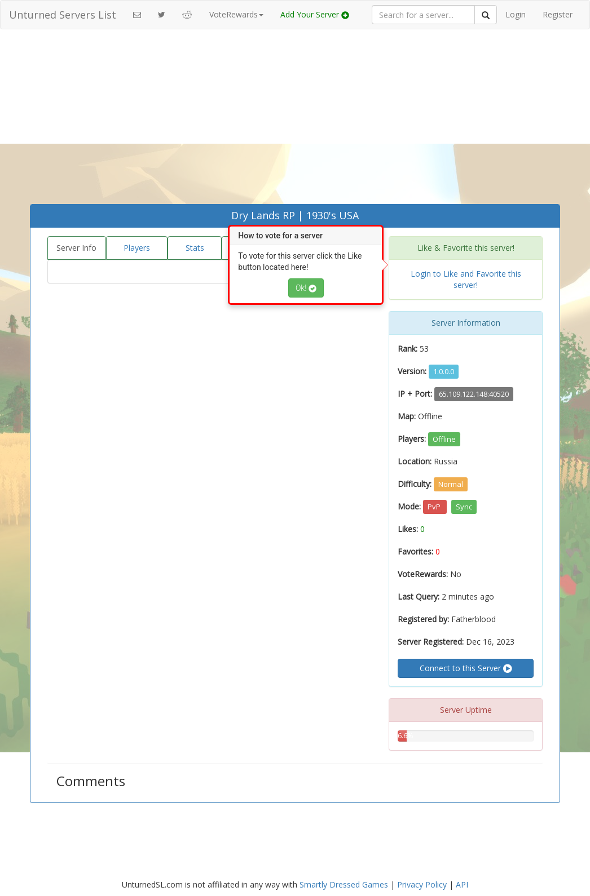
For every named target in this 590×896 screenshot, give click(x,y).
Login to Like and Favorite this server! (466, 279)
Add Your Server (314, 14)
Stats (195, 247)
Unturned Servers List (62, 14)
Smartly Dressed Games (344, 884)
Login (515, 14)
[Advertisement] (295, 119)
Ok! (306, 287)
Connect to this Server (466, 668)
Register (558, 14)
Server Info (76, 247)
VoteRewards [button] (236, 14)
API (462, 884)
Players (137, 247)
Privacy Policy (422, 884)
